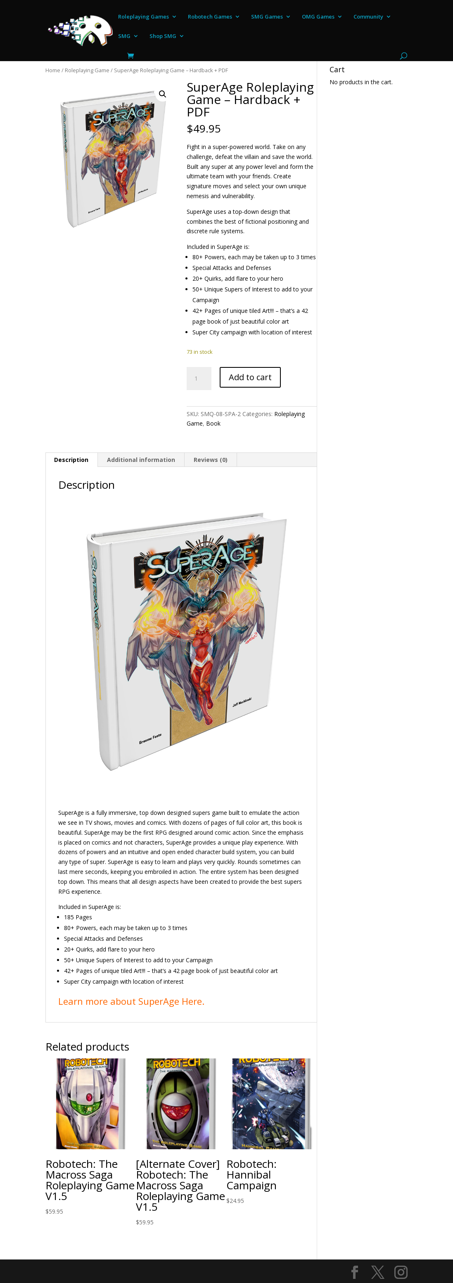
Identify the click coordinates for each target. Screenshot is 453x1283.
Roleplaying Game (87, 70)
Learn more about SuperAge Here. (131, 1001)
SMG (124, 36)
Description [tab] (71, 460)
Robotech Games (210, 17)
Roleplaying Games (143, 17)
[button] (162, 94)
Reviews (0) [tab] (211, 460)
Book (213, 423)
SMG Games (267, 17)
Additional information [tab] (141, 460)
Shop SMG (162, 36)
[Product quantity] (199, 378)
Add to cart (250, 377)
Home (52, 70)
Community (368, 17)
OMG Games (318, 17)
